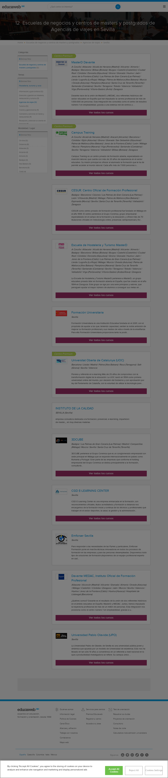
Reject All (134, 770)
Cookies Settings (153, 770)
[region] (84, 769)
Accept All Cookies (114, 770)
